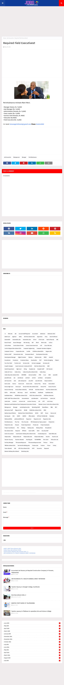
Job (14, 377)
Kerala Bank (52, 383)
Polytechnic (51, 422)
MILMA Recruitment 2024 (35, 410)
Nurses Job (53, 413)
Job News (40, 377)
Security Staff (45, 430)
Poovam (17, 425)
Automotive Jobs (27, 339)
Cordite (28, 351)
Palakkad (52, 416)
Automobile (7, 339)
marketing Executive (25, 407)
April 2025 (32, 628)
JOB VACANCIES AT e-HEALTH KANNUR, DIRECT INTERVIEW (19, 553)
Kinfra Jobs (12, 392)
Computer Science (9, 351)
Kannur (14, 383)
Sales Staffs (31, 430)
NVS (14, 416)
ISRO (49, 375)
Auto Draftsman (53, 336)
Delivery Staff (8, 354)
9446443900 (40, 124)
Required (17, 430)
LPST (43, 401)
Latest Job (52, 398)
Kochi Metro (33, 392)
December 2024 (32, 636)
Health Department (9, 369)
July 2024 (32, 644)
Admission (42, 333)
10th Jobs (10, 333)
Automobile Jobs (17, 339)
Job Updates (48, 377)
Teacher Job (55, 436)
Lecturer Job (22, 401)
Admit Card (7, 336)
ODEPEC (24, 416)
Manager (24, 157)
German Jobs (26, 363)
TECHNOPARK (38, 439)
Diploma (30, 357)
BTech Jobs (43, 342)
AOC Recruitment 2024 (29, 336)
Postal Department (26, 425)
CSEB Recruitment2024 (38, 351)
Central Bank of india (18, 345)
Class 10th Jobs (48, 345)
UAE (15, 448)
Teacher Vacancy (9, 439)
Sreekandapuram (42, 433)
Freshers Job (17, 363)
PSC (18, 427)
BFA (57, 339)
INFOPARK (23, 375)
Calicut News (8, 345)
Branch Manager (17, 342)
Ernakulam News (24, 360)
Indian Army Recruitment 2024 (30, 372)
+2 (5, 333)
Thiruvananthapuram (21, 442)
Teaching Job (29, 439)
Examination (34, 360)
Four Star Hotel (8, 363)
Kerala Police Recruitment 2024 (30, 386)
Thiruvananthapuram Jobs (34, 442)
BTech (37, 342)
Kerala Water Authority (21, 389)
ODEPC (18, 416)
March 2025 (32, 631)
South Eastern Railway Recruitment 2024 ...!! (16, 551)
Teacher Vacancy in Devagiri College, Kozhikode (25, 587)
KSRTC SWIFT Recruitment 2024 (12, 398)
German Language (36, 363)
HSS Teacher (49, 369)
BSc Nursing (26, 342)
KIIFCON (31, 389)
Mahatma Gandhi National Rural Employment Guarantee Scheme (20, 404)
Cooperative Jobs (20, 351)
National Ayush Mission (10, 413)
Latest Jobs (7, 401)
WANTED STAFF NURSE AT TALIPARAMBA (23, 603)
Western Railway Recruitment (12, 451)
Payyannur (28, 419)
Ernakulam (15, 360)
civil (41, 345)
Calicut (50, 342)
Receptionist (48, 427)
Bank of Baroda (50, 339)
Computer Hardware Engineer (44, 348)
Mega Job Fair (18, 410)
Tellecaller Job (54, 439)
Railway (23, 427)
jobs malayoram (22, 380)
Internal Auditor (32, 375)
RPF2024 (24, 430)
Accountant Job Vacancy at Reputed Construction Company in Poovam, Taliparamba (32, 571)
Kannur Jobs (29, 383)
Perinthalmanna (33, 157)
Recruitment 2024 (9, 430)
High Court (18, 369)
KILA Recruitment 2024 (51, 389)
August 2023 (32, 658)
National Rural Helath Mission (25, 413)
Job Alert (27, 377)
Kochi (26, 392)
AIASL (20, 336)
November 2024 (32, 639)
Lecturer (14, 401)
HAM (48, 366)
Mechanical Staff (9, 410)
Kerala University (9, 389)
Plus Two (17, 422)
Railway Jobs (31, 427)
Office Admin (32, 416)
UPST (33, 448)
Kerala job (18, 386)
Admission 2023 (51, 333)
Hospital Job (32, 369)
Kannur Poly (38, 383)
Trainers (43, 445)
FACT (40, 360)
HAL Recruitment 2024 (39, 366)
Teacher (48, 436)
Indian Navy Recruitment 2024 (12, 375)
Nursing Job (7, 416)
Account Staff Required (24, 333)
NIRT (42, 413)
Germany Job (46, 363)
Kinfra (6, 392)
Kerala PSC (43, 386)
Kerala (44, 383)
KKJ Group (20, 392)
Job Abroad (20, 377)
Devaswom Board (29, 354)
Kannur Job (21, 383)
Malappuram (16, 157)
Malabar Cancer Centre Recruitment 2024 (49, 404)
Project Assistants (45, 425)
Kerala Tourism (52, 386)
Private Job (35, 425)
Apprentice (39, 336)
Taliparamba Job (17, 436)
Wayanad (46, 448)
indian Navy (43, 372)
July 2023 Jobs (38, 380)
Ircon (44, 375)
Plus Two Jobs (25, 422)
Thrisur (51, 442)
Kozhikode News (8, 395)
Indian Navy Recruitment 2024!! (12, 550)
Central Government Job (32, 345)
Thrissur (45, 442)
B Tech (34, 339)
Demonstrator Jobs (18, 354)
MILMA (25, 410)
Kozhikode (40, 392)
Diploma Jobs (38, 357)
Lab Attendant (34, 398)
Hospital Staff (40, 369)
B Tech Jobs (41, 339)
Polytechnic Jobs (9, 425)
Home (4, 38)
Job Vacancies (10, 38)
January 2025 (32, 633)
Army (46, 336)
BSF (33, 342)
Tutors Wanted (8, 448)
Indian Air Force (8, 372)
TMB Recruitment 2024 (10, 445)
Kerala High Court (9, 386)
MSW (45, 410)
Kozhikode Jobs (49, 392)
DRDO (45, 357)
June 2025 (32, 623)
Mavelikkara (45, 407)
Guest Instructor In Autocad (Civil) (23, 366)
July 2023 (31, 380)
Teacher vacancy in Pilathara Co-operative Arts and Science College (31, 611)
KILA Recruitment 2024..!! (18, 595)
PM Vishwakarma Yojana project (38, 422)
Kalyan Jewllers (48, 380)
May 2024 (32, 650)
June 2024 (32, 647)
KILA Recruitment (39, 389)
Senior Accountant (9, 433)
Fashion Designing (48, 360)
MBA (52, 407)
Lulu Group (49, 401)
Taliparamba (8, 436)
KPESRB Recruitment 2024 (21, 395)
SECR (38, 430)
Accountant (35, 333)
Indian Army (18, 372)
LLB (39, 401)
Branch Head (8, 342)
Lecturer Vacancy (31, 401)
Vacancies (39, 448)
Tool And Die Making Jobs (24, 445)
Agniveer (14, 336)
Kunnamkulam (25, 398)
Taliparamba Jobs (27, 436)
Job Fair (34, 377)
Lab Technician (44, 398)
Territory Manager (9, 442)
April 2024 (32, 652)
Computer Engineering (29, 348)
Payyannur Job (37, 419)
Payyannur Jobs (47, 419)
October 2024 (32, 641)
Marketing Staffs (36, 407)
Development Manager (10, 357)
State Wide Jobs (52, 433)
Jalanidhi (55, 375)
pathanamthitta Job (19, 419)
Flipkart (57, 360)
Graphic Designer (9, 366)
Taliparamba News (38, 436)
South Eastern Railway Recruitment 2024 (26, 433)
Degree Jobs (49, 351)
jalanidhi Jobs (8, 377)
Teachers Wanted (19, 439)
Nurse (46, 413)
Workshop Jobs (25, 451)
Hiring (25, 369)
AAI (15, 333)
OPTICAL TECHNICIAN (42, 416)
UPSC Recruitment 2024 (24, 448)
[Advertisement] (32, 21)
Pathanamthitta (8, 419)
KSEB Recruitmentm (48, 395)
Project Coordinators (10, 427)
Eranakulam (7, 360)
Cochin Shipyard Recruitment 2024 (13, 348)
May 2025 (32, 625)
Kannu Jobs (7, 383)
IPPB (40, 375)
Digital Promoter (22, 357)
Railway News (39, 427)
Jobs (15, 380)
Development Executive (42, 354)
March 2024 (32, 655)
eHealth (51, 357)
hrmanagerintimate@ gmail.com (20, 124)
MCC (56, 407)
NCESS (36, 413)
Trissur (48, 445)
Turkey (54, 445)
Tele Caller (45, 439)
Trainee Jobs (35, 445)
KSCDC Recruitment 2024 (35, 395)
